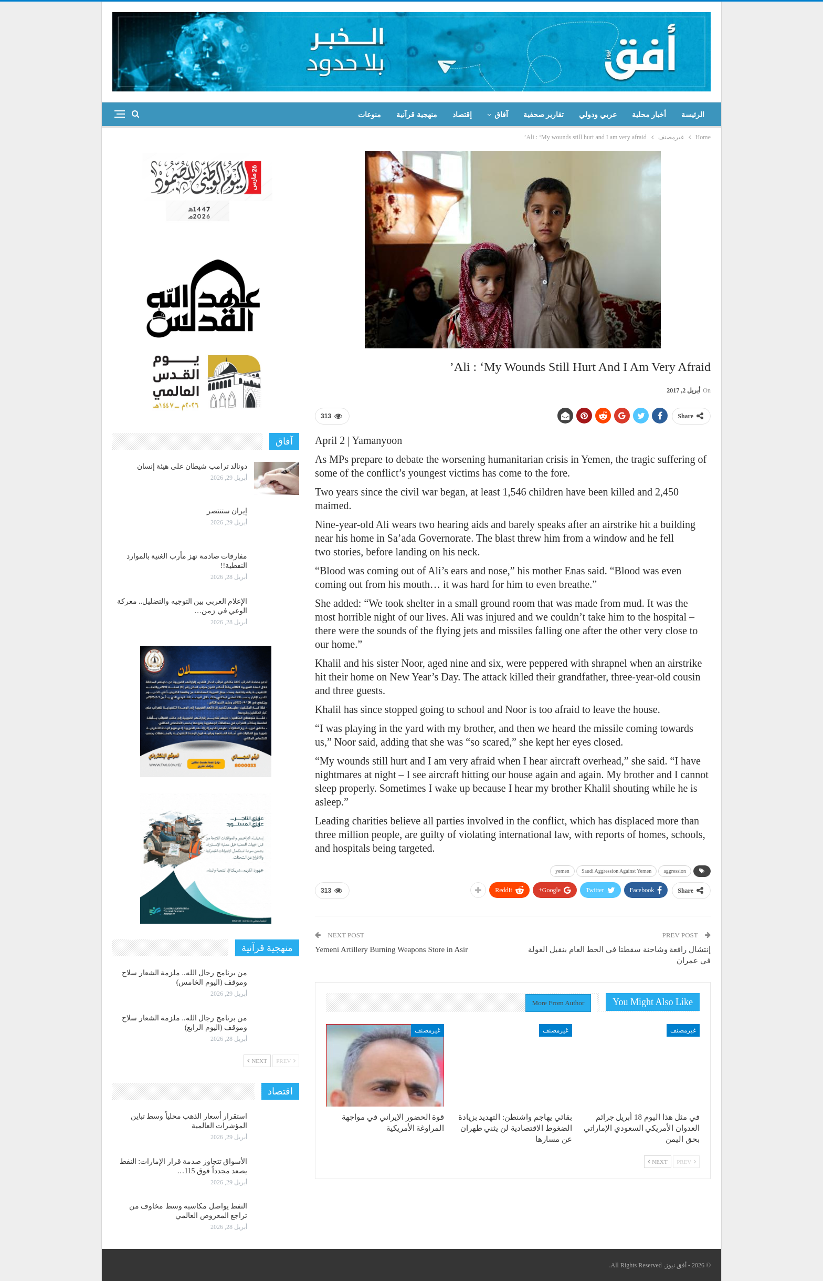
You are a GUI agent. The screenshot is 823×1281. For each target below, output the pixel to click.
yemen (562, 871)
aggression (674, 871)
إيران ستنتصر (227, 511)
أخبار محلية (649, 115)
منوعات (369, 115)
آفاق (501, 115)
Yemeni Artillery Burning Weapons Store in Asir (391, 949)
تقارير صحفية (543, 115)
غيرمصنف (683, 1030)
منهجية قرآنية (416, 115)
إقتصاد (462, 115)
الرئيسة (692, 115)
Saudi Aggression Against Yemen (616, 871)
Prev (686, 1162)
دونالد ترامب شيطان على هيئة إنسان (192, 466)
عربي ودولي (598, 115)
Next (658, 1162)
